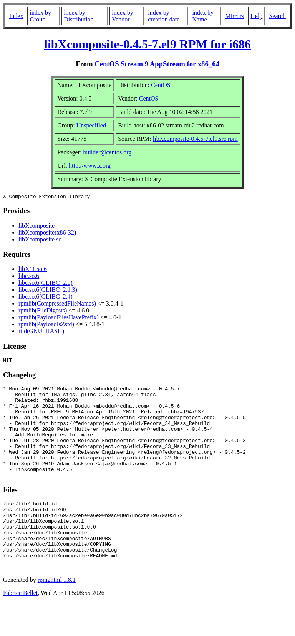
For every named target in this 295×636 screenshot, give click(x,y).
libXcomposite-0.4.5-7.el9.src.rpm (195, 138)
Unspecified (91, 125)
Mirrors (234, 16)
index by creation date (163, 16)
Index (16, 16)
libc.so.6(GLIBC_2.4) (45, 297)
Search (277, 16)
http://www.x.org (90, 165)
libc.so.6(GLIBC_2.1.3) (47, 290)
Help (256, 16)
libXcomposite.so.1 (42, 240)
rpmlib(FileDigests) (42, 311)
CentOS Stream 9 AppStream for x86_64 (156, 64)
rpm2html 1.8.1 (57, 613)
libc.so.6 (28, 277)
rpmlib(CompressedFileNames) (57, 304)
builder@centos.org (107, 152)
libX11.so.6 (32, 270)
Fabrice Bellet (20, 626)
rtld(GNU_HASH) (41, 332)
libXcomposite (36, 226)
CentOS (161, 85)
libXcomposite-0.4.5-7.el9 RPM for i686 (147, 44)
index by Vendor (122, 16)
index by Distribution (78, 16)
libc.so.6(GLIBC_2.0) (45, 284)
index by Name (203, 16)
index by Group (40, 16)
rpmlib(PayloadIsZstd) (46, 325)
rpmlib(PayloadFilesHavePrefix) (58, 318)
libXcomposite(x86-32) (47, 233)
